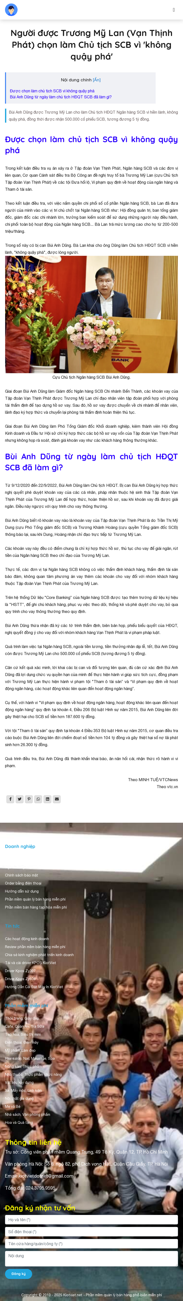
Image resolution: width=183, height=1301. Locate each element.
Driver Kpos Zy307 (20, 971)
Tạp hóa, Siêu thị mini (23, 1034)
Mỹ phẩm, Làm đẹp (20, 1050)
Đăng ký (19, 1273)
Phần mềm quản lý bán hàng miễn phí (35, 899)
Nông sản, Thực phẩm (23, 1066)
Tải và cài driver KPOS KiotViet (30, 963)
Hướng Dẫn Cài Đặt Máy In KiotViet (34, 987)
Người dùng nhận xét (22, 867)
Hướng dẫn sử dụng (22, 891)
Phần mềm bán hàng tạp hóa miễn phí (36, 907)
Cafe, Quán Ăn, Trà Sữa (24, 1026)
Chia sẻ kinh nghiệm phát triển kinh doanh (39, 955)
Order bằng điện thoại (23, 883)
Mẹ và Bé (12, 1107)
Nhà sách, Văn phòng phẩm (27, 1115)
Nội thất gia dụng (19, 1099)
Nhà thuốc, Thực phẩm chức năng (33, 1074)
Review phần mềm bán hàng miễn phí (35, 947)
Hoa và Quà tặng (19, 1123)
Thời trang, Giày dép (22, 1018)
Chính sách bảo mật (21, 875)
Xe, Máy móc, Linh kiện (23, 1091)
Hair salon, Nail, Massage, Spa (30, 1058)
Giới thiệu (13, 859)
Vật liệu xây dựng (19, 1082)
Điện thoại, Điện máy (21, 1042)
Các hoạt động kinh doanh (27, 939)
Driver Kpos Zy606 (20, 979)
